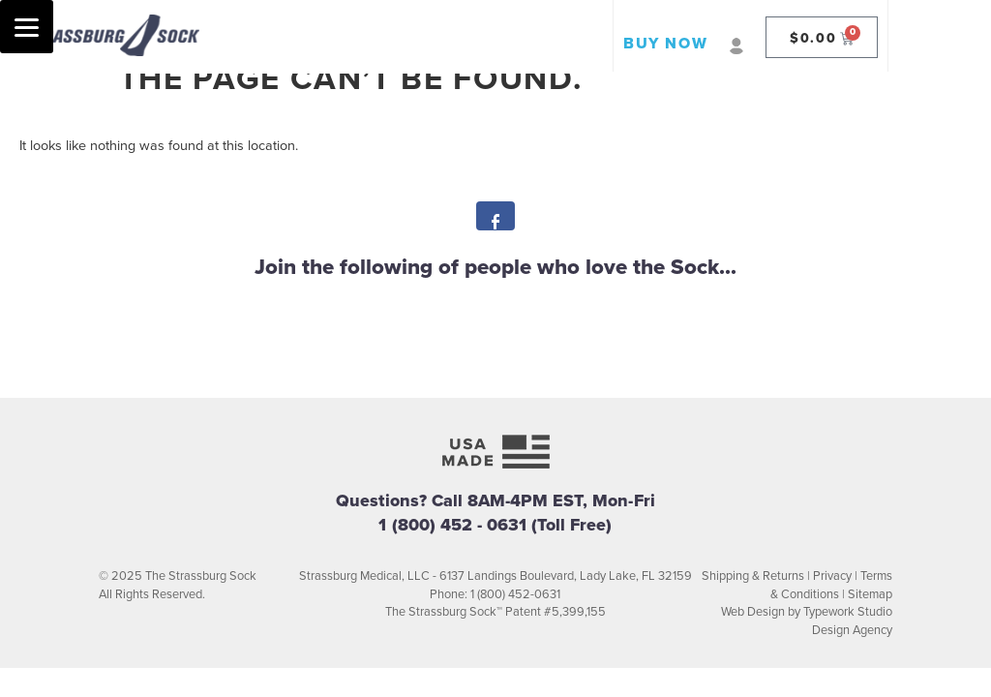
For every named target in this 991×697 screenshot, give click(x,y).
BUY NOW (665, 43)
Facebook (495, 221)
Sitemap (870, 594)
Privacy (832, 576)
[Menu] (26, 26)
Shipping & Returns (753, 576)
